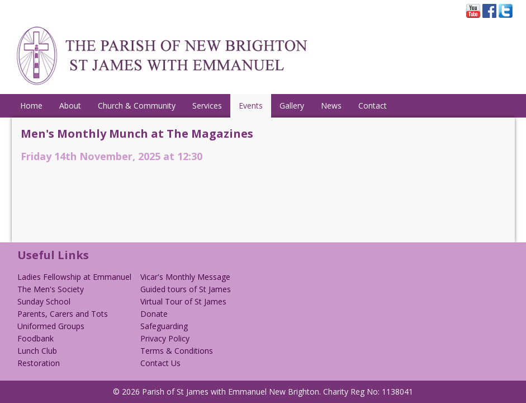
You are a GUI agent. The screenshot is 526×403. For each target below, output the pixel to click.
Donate (154, 313)
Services (207, 105)
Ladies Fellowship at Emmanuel (74, 276)
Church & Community (137, 105)
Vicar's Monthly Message (185, 276)
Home (31, 105)
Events (251, 105)
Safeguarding (164, 326)
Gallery (291, 105)
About (70, 105)
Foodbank (35, 338)
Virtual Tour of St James (183, 301)
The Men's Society (50, 289)
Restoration (38, 363)
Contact (372, 105)
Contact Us (160, 363)
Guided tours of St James (185, 289)
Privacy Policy (164, 338)
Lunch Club (37, 350)
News (331, 105)
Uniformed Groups (50, 326)
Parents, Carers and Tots (62, 313)
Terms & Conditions (176, 350)
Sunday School (43, 301)
